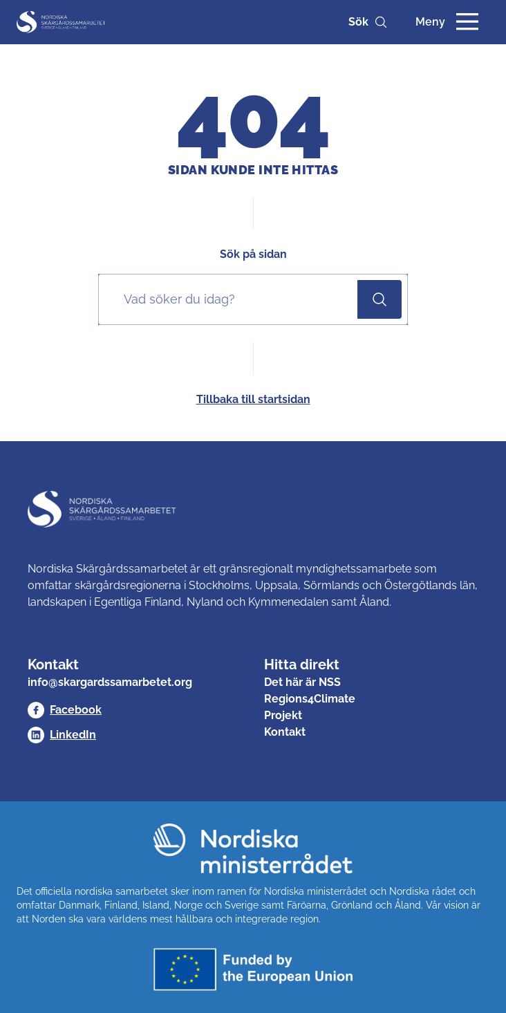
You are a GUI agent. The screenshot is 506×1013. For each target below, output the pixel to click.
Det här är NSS (302, 682)
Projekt (283, 715)
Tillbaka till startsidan (253, 399)
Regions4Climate (309, 698)
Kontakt (285, 731)
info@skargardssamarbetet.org (110, 682)
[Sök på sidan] (230, 299)
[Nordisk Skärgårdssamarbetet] (61, 22)
